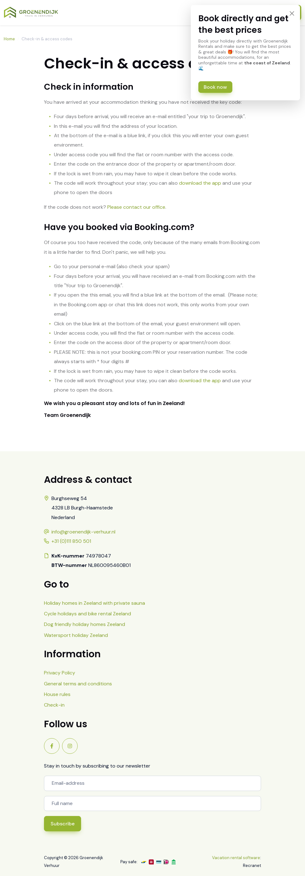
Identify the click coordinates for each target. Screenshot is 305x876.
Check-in (54, 705)
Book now (215, 87)
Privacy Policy (59, 672)
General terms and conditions (78, 683)
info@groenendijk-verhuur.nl (83, 531)
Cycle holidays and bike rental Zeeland (87, 613)
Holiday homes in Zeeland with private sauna (94, 603)
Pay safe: (129, 861)
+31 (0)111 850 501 (71, 541)
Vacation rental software (236, 857)
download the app (200, 183)
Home (9, 39)
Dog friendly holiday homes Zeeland (84, 624)
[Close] (291, 13)
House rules (57, 694)
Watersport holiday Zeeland (76, 635)
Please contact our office (136, 207)
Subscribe (63, 823)
